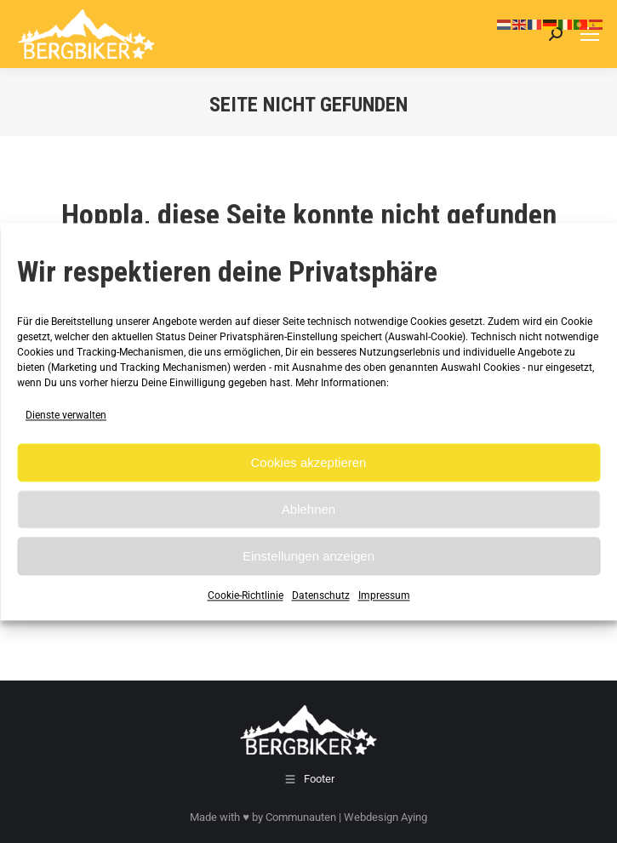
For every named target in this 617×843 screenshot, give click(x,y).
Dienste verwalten (66, 415)
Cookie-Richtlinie (245, 596)
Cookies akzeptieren (309, 462)
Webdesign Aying (385, 817)
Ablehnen (308, 509)
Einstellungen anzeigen (308, 556)
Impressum (384, 596)
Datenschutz (321, 596)
